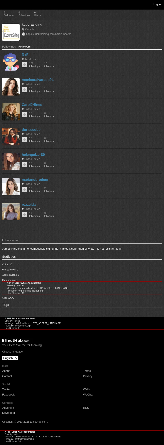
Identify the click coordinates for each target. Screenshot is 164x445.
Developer (8, 412)
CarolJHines (32, 105)
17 (34, 214)
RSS (86, 407)
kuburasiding (32, 24)
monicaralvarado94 (38, 80)
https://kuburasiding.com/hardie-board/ (48, 34)
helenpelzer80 (33, 155)
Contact (7, 376)
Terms (87, 370)
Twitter (6, 389)
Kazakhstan (31, 59)
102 (34, 65)
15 (49, 65)
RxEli (26, 55)
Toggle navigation (5, 4)
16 (34, 89)
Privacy (88, 376)
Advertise (8, 407)
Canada (29, 29)
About (6, 370)
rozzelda (29, 204)
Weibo (87, 389)
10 (34, 139)
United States (32, 84)
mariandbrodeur (35, 179)
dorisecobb (31, 130)
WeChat (88, 394)
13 (34, 189)
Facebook (8, 394)
